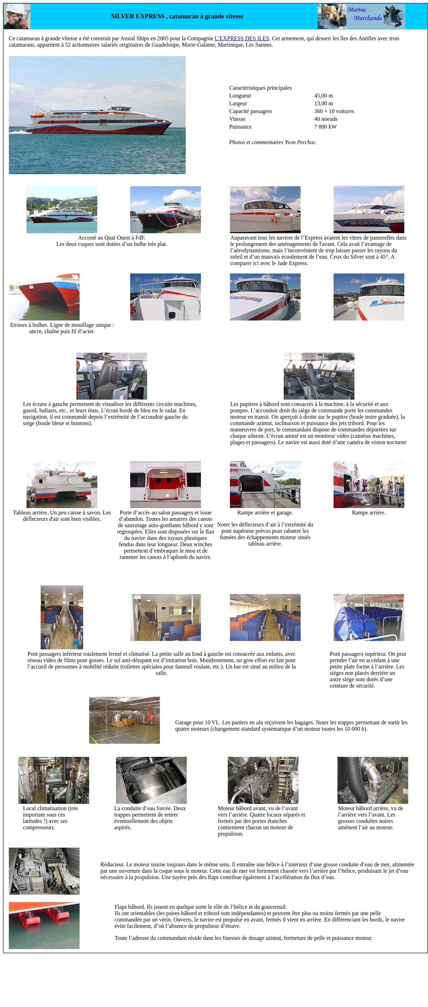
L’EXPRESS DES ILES (242, 38)
